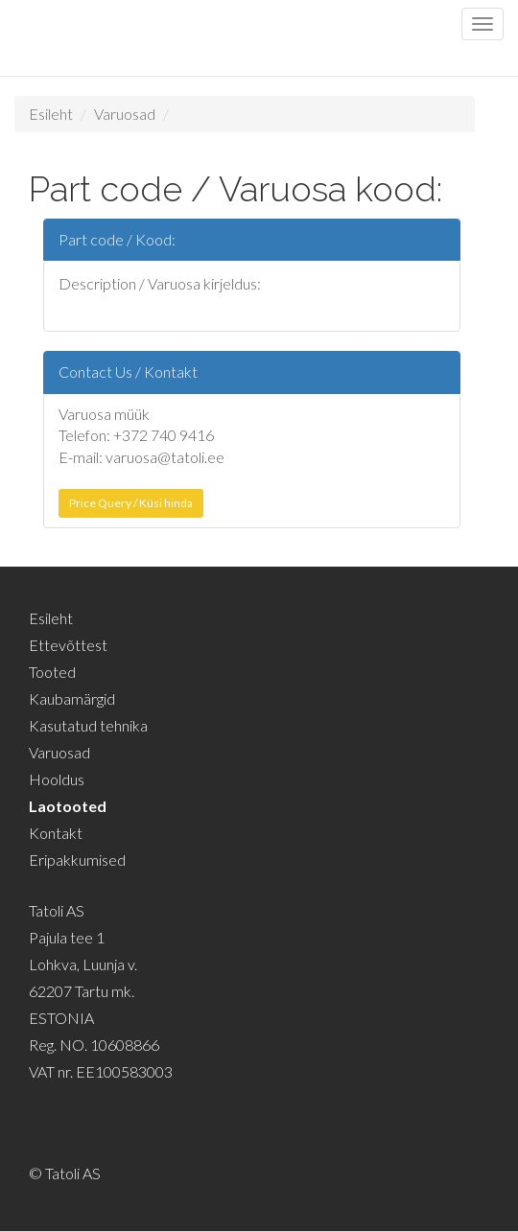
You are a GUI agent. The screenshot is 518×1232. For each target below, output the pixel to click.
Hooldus (56, 779)
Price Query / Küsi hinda (131, 503)
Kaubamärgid (72, 698)
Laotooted (67, 806)
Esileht (51, 114)
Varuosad (124, 114)
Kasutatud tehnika (88, 725)
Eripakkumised (77, 859)
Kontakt (55, 833)
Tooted (52, 671)
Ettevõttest (68, 645)
